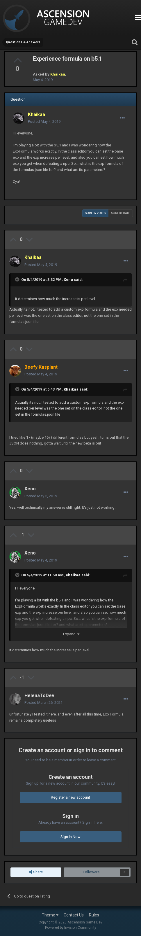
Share (36, 872)
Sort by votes (95, 213)
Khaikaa (71, 389)
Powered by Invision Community (70, 927)
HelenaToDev (39, 695)
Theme (50, 915)
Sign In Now (70, 836)
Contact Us (74, 915)
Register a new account (70, 797)
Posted (44, 121)
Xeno (68, 279)
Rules (94, 915)
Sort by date (120, 213)
